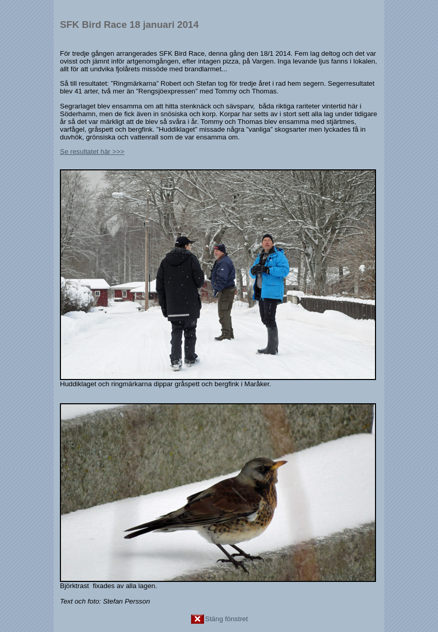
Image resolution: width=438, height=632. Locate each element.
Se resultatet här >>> (92, 151)
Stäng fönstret (219, 619)
